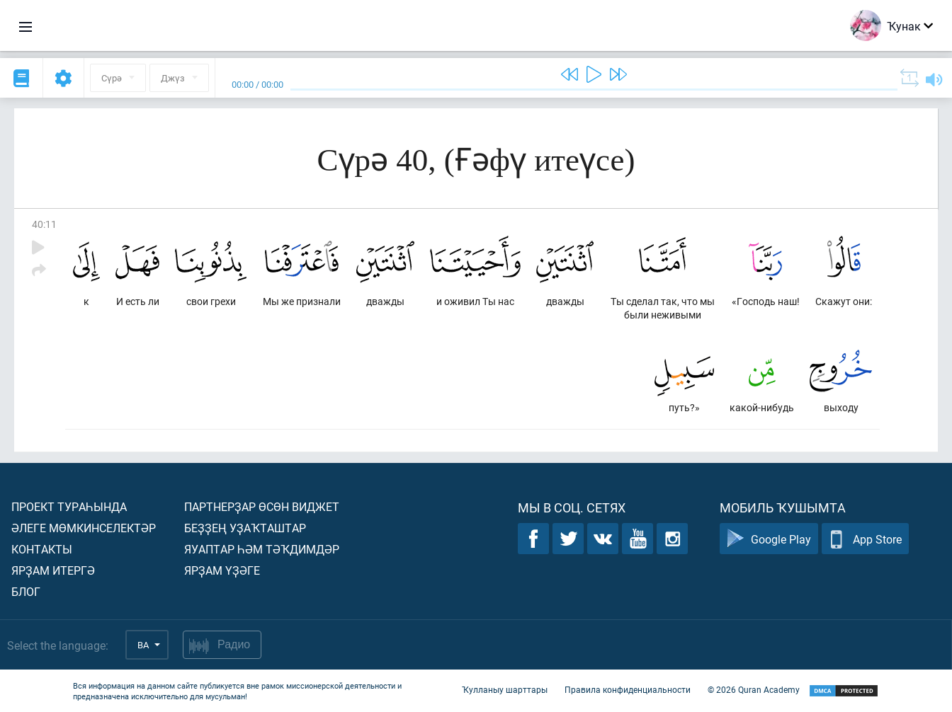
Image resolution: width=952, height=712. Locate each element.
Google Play (769, 539)
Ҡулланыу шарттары (505, 689)
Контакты (41, 548)
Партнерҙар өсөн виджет (261, 506)
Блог (25, 591)
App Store (865, 539)
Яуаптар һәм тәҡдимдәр (261, 548)
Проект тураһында (69, 506)
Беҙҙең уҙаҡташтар (245, 527)
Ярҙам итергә (53, 570)
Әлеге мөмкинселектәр (83, 527)
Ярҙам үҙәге (222, 570)
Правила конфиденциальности (628, 689)
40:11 (44, 224)
